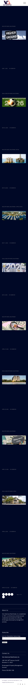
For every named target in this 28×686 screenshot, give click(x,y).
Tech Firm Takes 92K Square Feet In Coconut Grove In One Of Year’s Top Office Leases (14, 482)
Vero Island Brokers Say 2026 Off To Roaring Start (13, 252)
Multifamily (13, 26)
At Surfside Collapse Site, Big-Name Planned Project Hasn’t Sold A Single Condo (13, 362)
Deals (3, 93)
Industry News (5, 26)
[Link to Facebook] (18, 684)
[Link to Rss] (25, 684)
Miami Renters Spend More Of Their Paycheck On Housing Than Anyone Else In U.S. (14, 307)
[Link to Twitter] (20, 684)
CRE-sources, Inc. (10, 682)
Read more (6, 65)
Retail (17, 149)
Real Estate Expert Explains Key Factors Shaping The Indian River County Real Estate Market (14, 544)
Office (17, 206)
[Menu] (24, 3)
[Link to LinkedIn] (22, 684)
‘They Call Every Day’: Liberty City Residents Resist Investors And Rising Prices (13, 17)
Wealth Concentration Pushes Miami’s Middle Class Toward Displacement (14, 140)
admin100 (13, 68)
